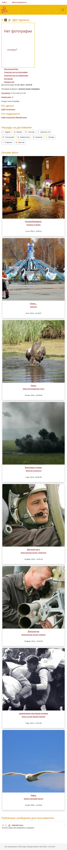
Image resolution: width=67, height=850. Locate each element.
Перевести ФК (9, 82)
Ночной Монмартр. (33, 221)
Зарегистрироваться (19, 2)
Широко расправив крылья (33, 799)
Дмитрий (21, 117)
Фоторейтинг (5, 93)
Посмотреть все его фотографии (16, 72)
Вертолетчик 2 (33, 549)
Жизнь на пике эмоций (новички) (33, 717)
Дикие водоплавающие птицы (33, 389)
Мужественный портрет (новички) (33, 635)
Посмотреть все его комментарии (16, 75)
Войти (4, 2)
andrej (8, 109)
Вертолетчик (33, 631)
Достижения (8, 79)
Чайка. (33, 795)
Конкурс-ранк (6, 97)
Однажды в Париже (33, 225)
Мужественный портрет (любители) (33, 553)
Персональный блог (11, 69)
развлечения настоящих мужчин (33, 713)
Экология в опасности (33, 471)
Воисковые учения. (33, 467)
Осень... (33, 303)
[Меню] (63, 10)
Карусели (33, 307)
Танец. (33, 385)
